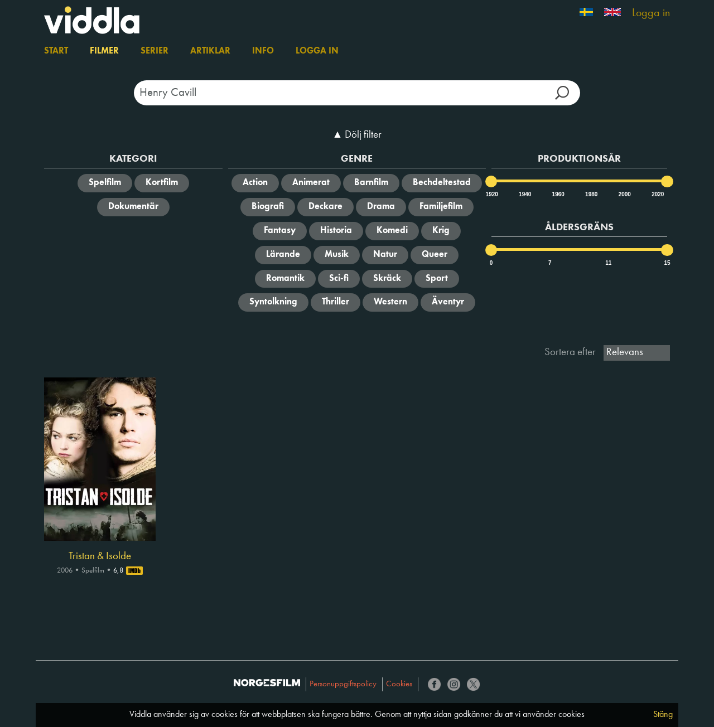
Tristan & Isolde (100, 556)
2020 (657, 194)
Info (263, 51)
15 (667, 263)
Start (56, 51)
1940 (524, 194)
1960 (557, 194)
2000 (624, 194)
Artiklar (210, 51)
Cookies (399, 684)
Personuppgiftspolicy (343, 684)
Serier (154, 51)
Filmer (104, 51)
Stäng (663, 714)
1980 (590, 194)
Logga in (651, 13)
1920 (491, 194)
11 (608, 263)
